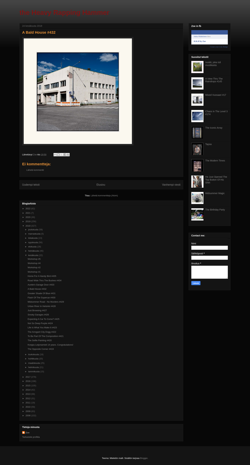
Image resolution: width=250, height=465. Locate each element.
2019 (28, 221)
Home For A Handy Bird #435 (42, 276)
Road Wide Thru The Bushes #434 (44, 280)
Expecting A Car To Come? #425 (43, 319)
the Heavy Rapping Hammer (64, 12)
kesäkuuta (33, 255)
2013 (28, 394)
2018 (28, 226)
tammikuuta (34, 371)
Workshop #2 (34, 267)
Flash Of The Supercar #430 (41, 297)
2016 (28, 381)
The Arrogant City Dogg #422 (42, 332)
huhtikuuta (33, 358)
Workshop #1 (34, 272)
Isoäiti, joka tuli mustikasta (213, 64)
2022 (28, 208)
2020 (28, 217)
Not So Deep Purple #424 (40, 323)
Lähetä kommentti (35, 170)
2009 (28, 411)
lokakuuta (33, 238)
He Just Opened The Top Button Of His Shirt (216, 179)
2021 (28, 213)
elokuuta (32, 246)
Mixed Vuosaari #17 (215, 95)
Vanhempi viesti (171, 184)
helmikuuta (33, 367)
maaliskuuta (34, 363)
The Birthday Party (215, 209)
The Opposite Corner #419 (41, 349)
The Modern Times (215, 160)
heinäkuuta (34, 251)
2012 (28, 398)
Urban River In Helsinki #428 (41, 306)
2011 (28, 402)
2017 (28, 377)
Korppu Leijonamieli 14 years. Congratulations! (50, 345)
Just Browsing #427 (37, 310)
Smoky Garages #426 (38, 314)
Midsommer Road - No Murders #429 (46, 302)
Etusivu (101, 184)
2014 (28, 390)
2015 (28, 385)
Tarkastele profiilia (31, 437)
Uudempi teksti (31, 184)
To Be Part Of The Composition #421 (45, 336)
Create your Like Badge (219, 47)
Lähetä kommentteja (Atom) (104, 195)
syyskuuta (33, 242)
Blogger (143, 458)
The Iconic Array (213, 127)
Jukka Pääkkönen (200, 36)
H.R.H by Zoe (200, 41)
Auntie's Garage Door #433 (41, 284)
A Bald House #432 (37, 289)
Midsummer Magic (215, 193)
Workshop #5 (34, 259)
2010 (28, 407)
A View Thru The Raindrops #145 (214, 80)
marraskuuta (34, 233)
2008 (28, 415)
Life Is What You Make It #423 (42, 327)
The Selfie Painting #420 (40, 340)
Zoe (27, 432)
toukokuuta (34, 354)
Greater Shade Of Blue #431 (41, 293)
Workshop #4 (34, 263)
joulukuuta (33, 229)
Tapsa (208, 144)
